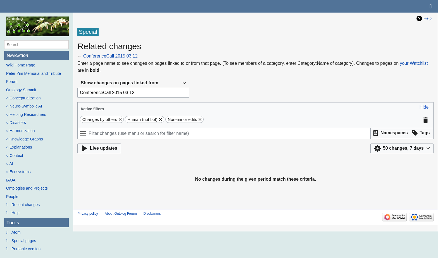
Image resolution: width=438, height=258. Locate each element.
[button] (424, 107)
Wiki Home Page (20, 65)
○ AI (9, 163)
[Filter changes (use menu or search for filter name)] (223, 133)
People (12, 196)
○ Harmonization (20, 130)
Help (15, 213)
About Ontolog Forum (121, 214)
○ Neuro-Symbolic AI (24, 106)
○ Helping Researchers (26, 114)
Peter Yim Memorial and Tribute (33, 73)
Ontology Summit (21, 90)
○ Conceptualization (23, 98)
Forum (11, 81)
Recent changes (25, 204)
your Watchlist (414, 63)
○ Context (14, 155)
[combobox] (133, 83)
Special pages (23, 240)
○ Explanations (19, 147)
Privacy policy (87, 214)
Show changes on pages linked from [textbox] (119, 82)
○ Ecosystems (18, 171)
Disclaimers (152, 214)
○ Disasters (16, 122)
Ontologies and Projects (27, 188)
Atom (16, 232)
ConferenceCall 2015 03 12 (110, 56)
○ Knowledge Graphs (24, 139)
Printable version (26, 249)
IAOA (10, 180)
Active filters (92, 109)
